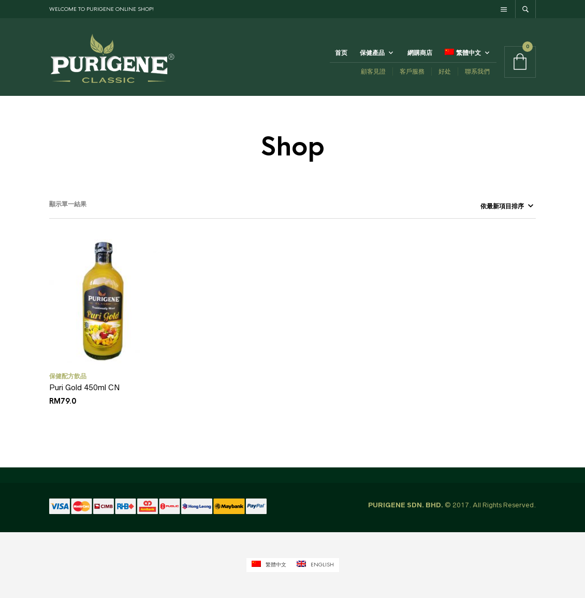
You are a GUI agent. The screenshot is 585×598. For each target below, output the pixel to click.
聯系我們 (477, 71)
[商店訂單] (502, 206)
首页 (341, 53)
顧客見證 (373, 71)
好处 (444, 71)
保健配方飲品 (67, 376)
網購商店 (419, 53)
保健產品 (372, 53)
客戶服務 (412, 71)
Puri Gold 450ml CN (84, 387)
